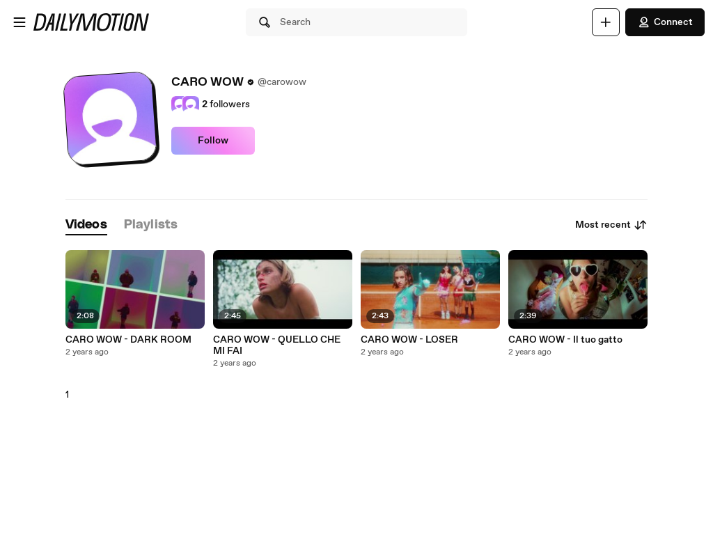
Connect (665, 22)
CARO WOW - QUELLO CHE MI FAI (276, 345)
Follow (213, 140)
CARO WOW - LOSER (409, 339)
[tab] (86, 225)
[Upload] (606, 22)
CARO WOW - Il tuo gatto (565, 339)
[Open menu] (19, 22)
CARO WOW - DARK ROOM (128, 339)
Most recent (611, 225)
